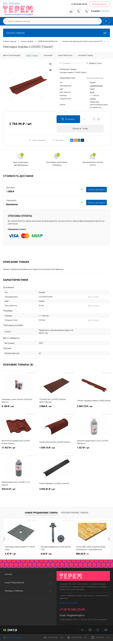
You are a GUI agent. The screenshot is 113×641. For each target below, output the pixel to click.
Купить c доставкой (96, 190)
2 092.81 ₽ (56, 491)
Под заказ (58, 140)
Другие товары (93, 297)
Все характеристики (95, 78)
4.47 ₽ (10, 553)
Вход (5, 3)
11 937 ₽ (19, 449)
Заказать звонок (99, 4)
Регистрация (14, 3)
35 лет (92, 92)
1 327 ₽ (94, 449)
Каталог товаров (56, 33)
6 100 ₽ (19, 408)
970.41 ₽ (19, 491)
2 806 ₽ (56, 408)
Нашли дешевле (37, 140)
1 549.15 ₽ (56, 449)
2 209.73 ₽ (94, 408)
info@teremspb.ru (75, 615)
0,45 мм (93, 99)
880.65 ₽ (82, 553)
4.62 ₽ (46, 553)
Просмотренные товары (74, 512)
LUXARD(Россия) (96, 86)
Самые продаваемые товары (41, 512)
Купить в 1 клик (80, 128)
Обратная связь (12, 637)
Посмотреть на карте (68, 603)
